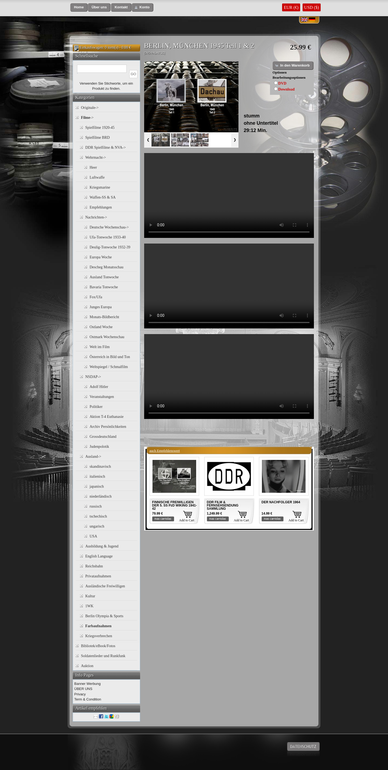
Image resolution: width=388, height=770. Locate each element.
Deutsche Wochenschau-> (109, 227)
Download (286, 89)
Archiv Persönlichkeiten (108, 427)
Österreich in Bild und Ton (110, 357)
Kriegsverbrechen (98, 636)
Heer (93, 167)
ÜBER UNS (83, 689)
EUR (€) (291, 7)
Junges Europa (101, 307)
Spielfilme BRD (97, 138)
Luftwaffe (97, 177)
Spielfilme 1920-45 (100, 128)
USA (93, 536)
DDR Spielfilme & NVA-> (105, 147)
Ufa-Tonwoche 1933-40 (108, 237)
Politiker (96, 407)
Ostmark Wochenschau (107, 337)
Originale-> (90, 108)
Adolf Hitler (99, 387)
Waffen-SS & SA (103, 197)
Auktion (87, 666)
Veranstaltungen (102, 397)
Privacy (80, 694)
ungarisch (97, 526)
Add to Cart (187, 520)
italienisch (97, 476)
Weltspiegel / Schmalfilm (109, 367)
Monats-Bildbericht (104, 317)
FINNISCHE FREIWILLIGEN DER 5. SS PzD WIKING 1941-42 (174, 505)
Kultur (90, 596)
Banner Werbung (87, 684)
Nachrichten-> (96, 217)
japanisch (97, 486)
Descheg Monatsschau (107, 267)
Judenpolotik (99, 447)
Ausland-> (93, 457)
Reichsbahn (94, 566)
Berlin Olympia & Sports (104, 616)
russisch (96, 506)
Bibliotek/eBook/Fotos (98, 646)
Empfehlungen (101, 207)
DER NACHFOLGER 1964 (281, 502)
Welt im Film (100, 347)
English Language (99, 556)
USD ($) (311, 7)
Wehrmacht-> (95, 157)
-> (87, 118)
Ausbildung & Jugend (102, 546)
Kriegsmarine (100, 187)
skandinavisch (100, 466)
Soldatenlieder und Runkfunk (103, 656)
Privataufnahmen (98, 576)
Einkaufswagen (91, 48)
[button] (79, 7)
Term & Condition (87, 699)
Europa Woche (101, 257)
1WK (89, 606)
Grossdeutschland (103, 437)
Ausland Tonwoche (104, 277)
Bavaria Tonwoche (104, 287)
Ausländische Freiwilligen (105, 586)
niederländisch (101, 496)
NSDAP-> (93, 377)
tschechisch (98, 516)
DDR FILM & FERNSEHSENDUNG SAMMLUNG (222, 505)
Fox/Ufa (96, 297)
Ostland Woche (101, 327)
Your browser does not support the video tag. (229, 195)
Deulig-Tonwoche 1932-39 (110, 247)
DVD (282, 83)
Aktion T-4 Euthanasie (107, 417)
